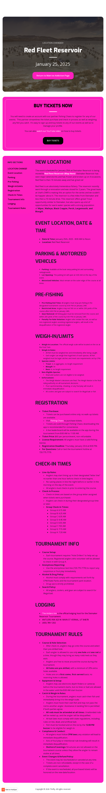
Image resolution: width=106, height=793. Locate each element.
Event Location (15, 173)
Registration (14, 190)
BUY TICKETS (53, 140)
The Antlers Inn (49, 613)
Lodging (11, 203)
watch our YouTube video (49, 131)
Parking (11, 177)
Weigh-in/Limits (15, 186)
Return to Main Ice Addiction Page (53, 75)
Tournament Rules (17, 208)
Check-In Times (15, 195)
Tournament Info (16, 199)
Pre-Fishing (13, 181)
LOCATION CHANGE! (17, 168)
